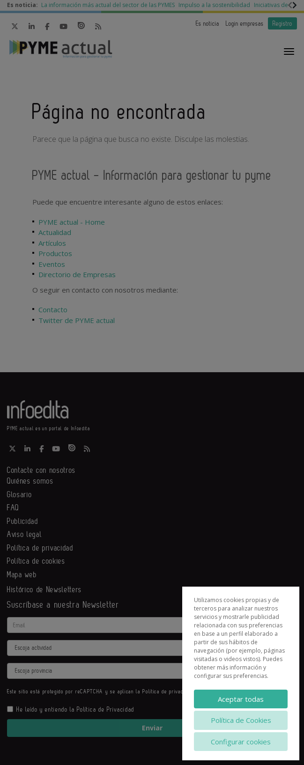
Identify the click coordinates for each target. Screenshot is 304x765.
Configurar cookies (241, 741)
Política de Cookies (241, 720)
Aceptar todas (241, 699)
